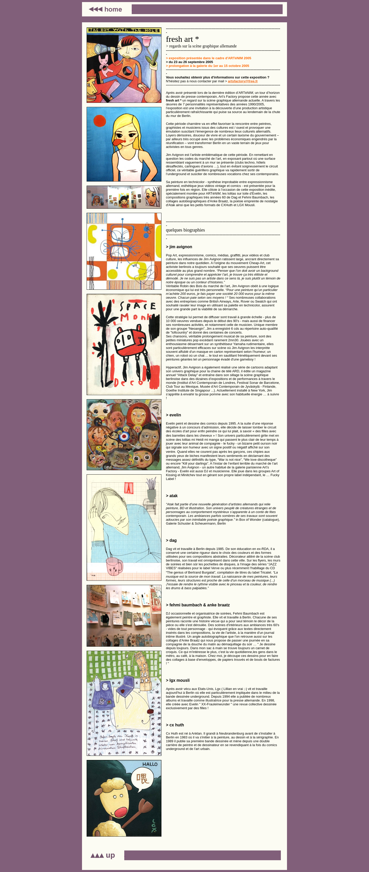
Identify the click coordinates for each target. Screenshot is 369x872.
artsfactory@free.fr (243, 81)
